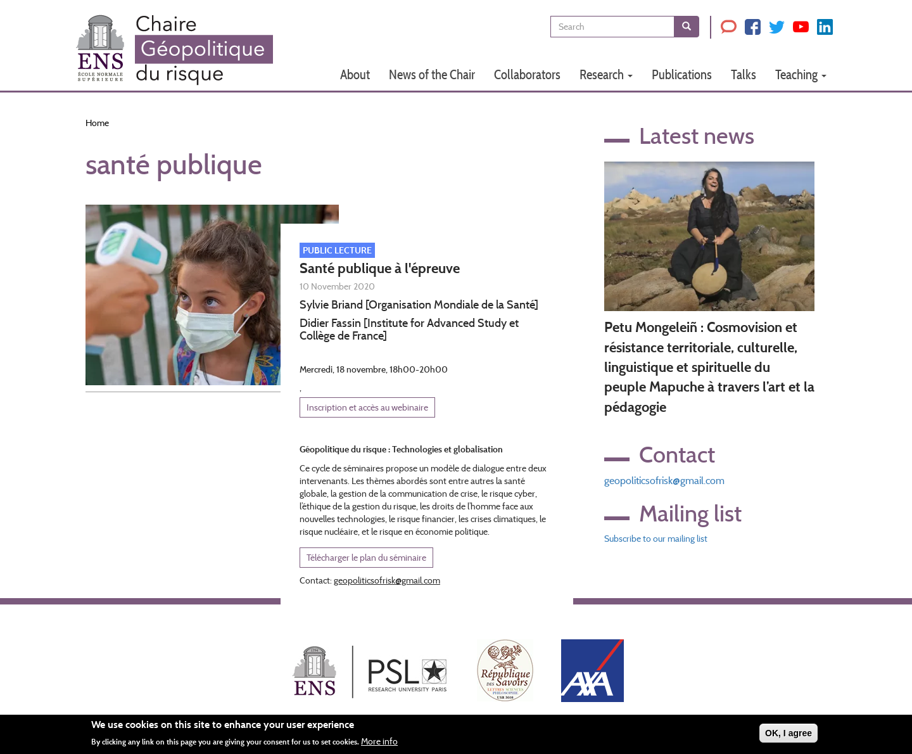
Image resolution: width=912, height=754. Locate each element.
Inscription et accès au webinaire (367, 407)
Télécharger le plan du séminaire (366, 557)
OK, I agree (788, 736)
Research (606, 74)
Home (97, 123)
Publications (682, 74)
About (355, 74)
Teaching (800, 74)
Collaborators (527, 74)
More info (379, 745)
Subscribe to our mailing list (655, 538)
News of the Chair (432, 74)
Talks (743, 74)
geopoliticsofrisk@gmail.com (664, 481)
